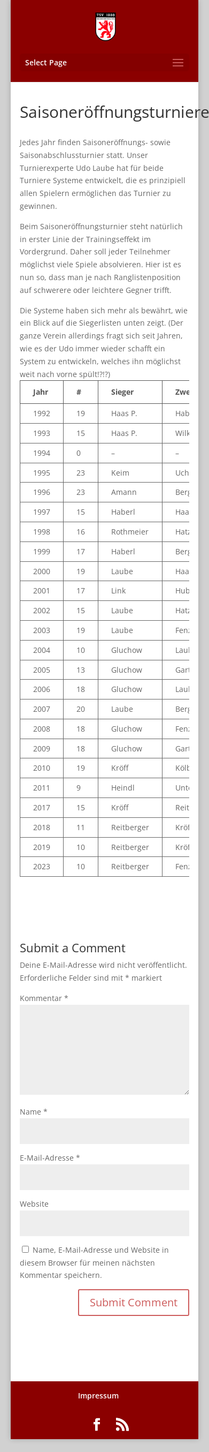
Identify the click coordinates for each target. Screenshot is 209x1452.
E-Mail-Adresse (50, 1158)
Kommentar (44, 998)
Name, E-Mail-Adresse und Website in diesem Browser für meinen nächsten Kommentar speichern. (94, 1263)
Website (34, 1204)
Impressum (98, 1395)
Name (34, 1112)
